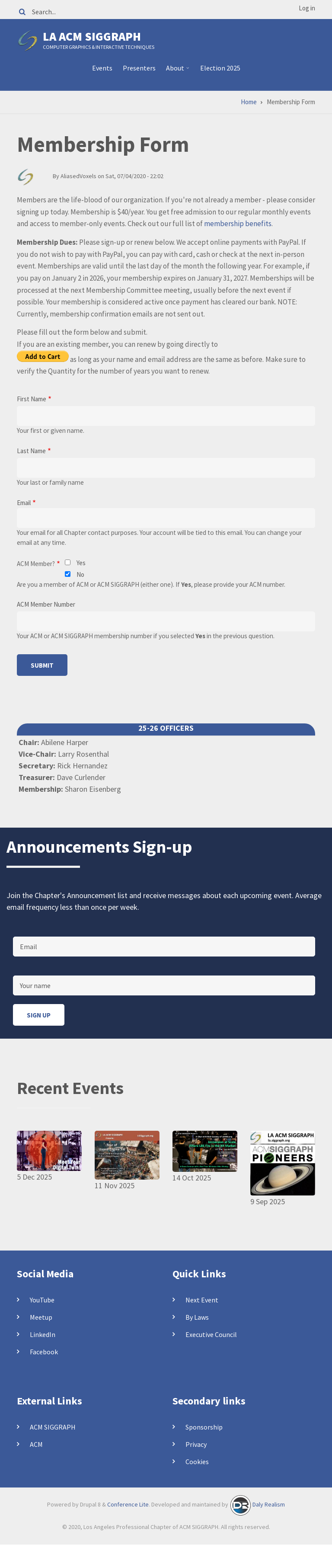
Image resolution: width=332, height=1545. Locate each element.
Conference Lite (128, 1504)
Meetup (41, 1317)
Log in (307, 8)
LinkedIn (42, 1334)
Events (102, 68)
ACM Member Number (46, 604)
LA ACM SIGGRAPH (92, 36)
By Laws (197, 1317)
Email (24, 503)
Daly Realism (268, 1504)
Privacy (196, 1444)
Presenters (139, 68)
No (80, 574)
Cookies (197, 1461)
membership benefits (237, 223)
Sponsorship (204, 1427)
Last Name (31, 451)
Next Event (201, 1299)
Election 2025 (220, 68)
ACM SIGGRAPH (53, 1427)
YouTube (42, 1299)
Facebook (44, 1351)
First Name (31, 399)
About (176, 71)
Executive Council (211, 1334)
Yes (81, 563)
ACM (36, 1444)
